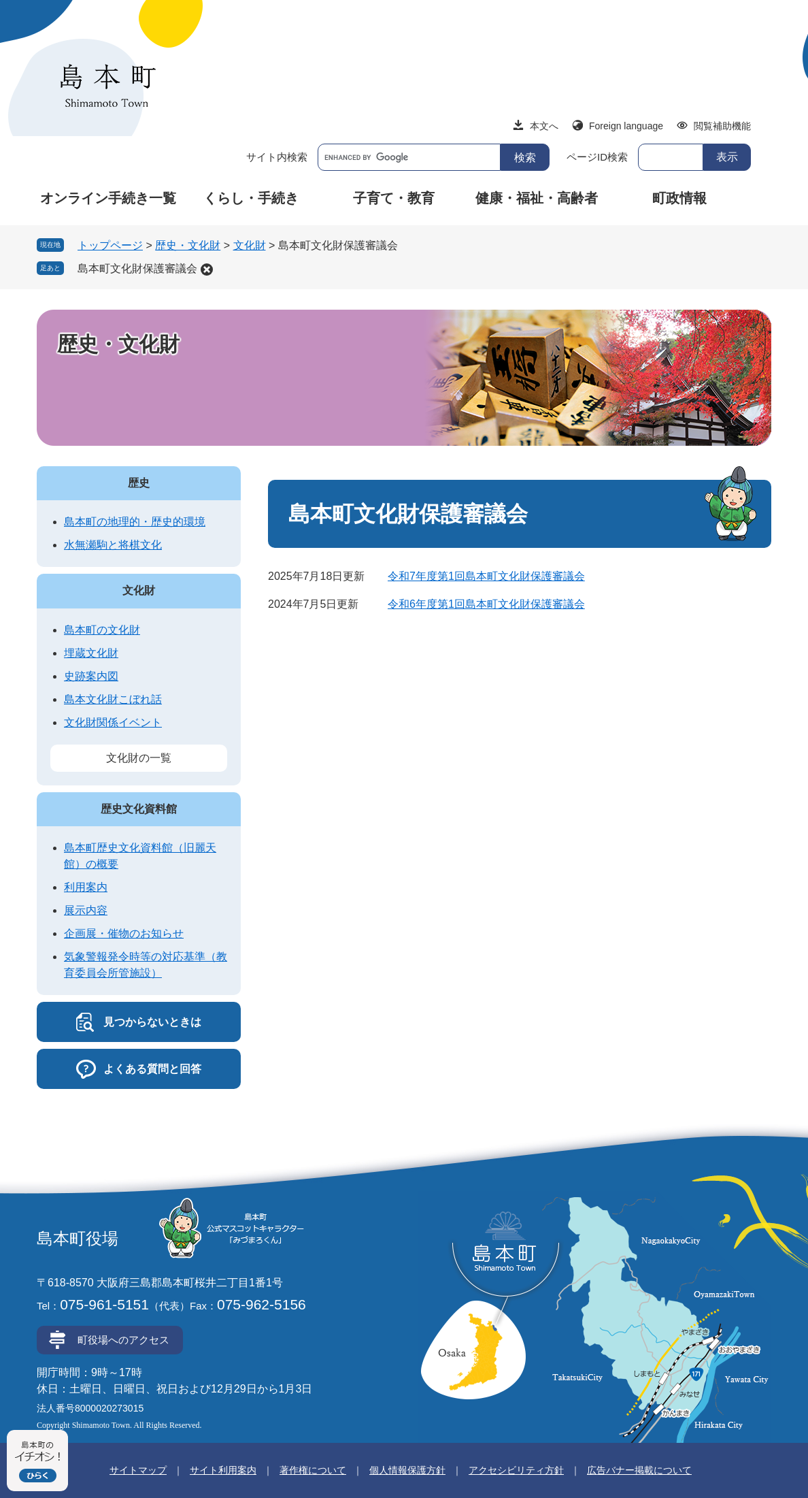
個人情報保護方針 (407, 1470)
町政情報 (679, 198)
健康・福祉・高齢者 (536, 198)
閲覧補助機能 (722, 125)
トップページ (110, 245)
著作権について (313, 1470)
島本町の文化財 (102, 630)
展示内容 (85, 910)
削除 (207, 269)
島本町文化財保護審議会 (137, 268)
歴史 (139, 483)
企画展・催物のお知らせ (124, 933)
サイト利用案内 (223, 1470)
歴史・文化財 (187, 245)
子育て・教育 (394, 198)
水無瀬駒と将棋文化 (113, 545)
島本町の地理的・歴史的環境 (134, 521)
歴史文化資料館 (139, 809)
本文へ (544, 125)
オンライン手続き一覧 (108, 198)
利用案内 (85, 887)
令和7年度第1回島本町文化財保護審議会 (486, 576)
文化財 (249, 245)
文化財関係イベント (113, 722)
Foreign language (626, 125)
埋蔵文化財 (91, 653)
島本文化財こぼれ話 (113, 699)
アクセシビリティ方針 (516, 1470)
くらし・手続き (251, 198)
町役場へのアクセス (123, 1340)
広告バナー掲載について (639, 1470)
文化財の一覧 (138, 758)
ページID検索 (597, 157)
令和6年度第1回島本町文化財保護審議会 (486, 604)
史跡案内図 (91, 676)
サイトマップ (138, 1470)
